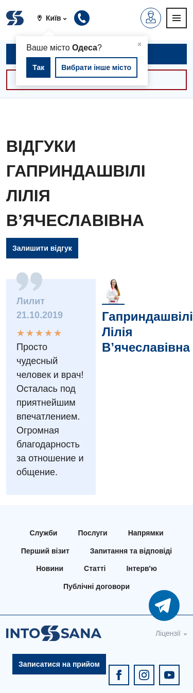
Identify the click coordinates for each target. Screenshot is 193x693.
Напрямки (146, 533)
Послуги (92, 533)
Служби (44, 533)
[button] (55, 18)
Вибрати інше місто (96, 67)
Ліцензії (168, 633)
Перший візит (45, 551)
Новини (49, 568)
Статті (95, 568)
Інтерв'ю (141, 568)
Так (38, 67)
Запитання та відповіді (131, 551)
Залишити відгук (42, 248)
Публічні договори (96, 586)
